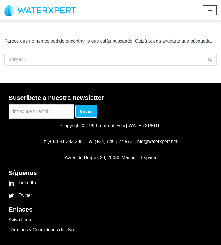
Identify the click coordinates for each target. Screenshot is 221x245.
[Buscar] (104, 60)
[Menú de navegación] (210, 10)
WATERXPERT (144, 125)
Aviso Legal (20, 219)
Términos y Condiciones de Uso (41, 229)
